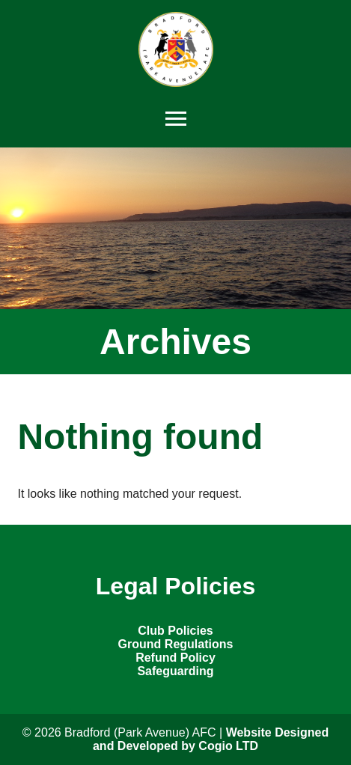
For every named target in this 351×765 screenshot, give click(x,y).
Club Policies (175, 630)
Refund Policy (175, 657)
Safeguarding (175, 671)
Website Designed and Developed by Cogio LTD (211, 739)
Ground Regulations (176, 644)
